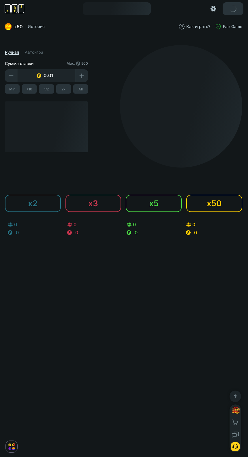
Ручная (13, 52)
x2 (33, 203)
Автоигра (35, 52)
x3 (94, 203)
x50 (15, 26)
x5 (154, 203)
